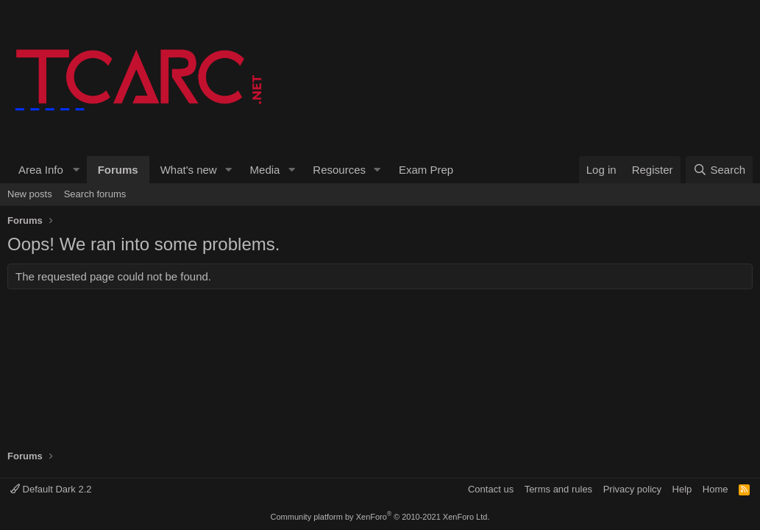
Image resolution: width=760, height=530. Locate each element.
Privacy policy (632, 489)
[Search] (719, 169)
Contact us (491, 489)
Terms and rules (558, 489)
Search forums (95, 193)
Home (715, 489)
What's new (188, 169)
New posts (29, 193)
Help (682, 489)
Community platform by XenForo (380, 516)
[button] (47, 169)
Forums (118, 169)
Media (265, 169)
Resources (339, 169)
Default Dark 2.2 (51, 489)
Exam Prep (426, 169)
